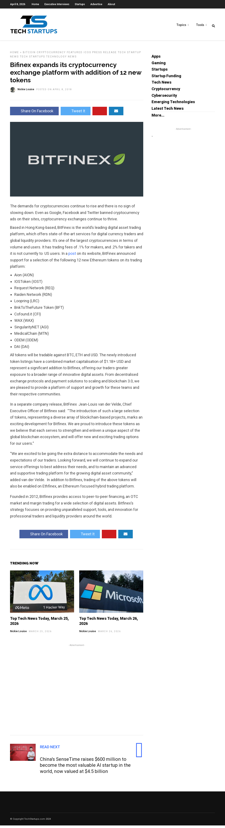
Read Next (50, 749)
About (111, 4)
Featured (75, 54)
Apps (156, 59)
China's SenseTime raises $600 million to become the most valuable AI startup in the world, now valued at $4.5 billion (85, 768)
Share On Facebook (34, 113)
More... (158, 117)
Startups (80, 4)
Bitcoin (29, 54)
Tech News (161, 85)
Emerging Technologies (173, 104)
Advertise (96, 4)
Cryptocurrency (51, 54)
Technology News (61, 59)
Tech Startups (32, 59)
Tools (200, 25)
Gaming (159, 65)
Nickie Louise (18, 633)
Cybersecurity (164, 98)
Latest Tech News (168, 111)
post (72, 256)
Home (35, 4)
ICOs (87, 54)
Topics (181, 25)
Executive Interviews (56, 4)
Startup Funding (166, 78)
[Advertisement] (76, 691)
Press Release (104, 54)
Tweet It (75, 113)
